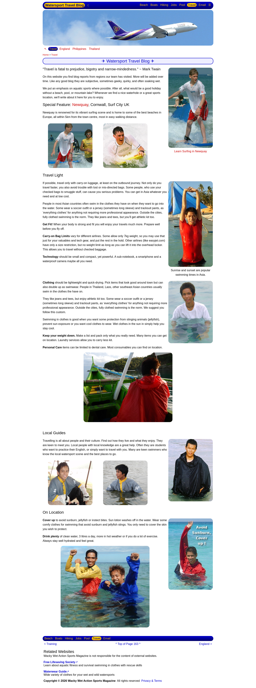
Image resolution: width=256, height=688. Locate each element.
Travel (192, 4)
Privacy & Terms (151, 680)
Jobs (174, 4)
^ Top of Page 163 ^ (128, 643)
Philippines (79, 48)
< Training (50, 643)
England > (205, 643)
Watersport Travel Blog (64, 5)
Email (202, 4)
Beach (144, 4)
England (65, 48)
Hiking (164, 4)
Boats (154, 4)
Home (46, 54)
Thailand (94, 48)
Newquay (80, 104)
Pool (182, 4)
